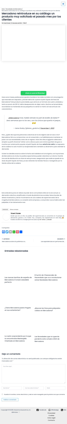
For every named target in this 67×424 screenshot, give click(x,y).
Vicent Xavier (16, 213)
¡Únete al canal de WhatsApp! (33, 93)
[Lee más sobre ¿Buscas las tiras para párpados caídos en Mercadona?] (48, 296)
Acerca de (5, 209)
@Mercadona (13, 118)
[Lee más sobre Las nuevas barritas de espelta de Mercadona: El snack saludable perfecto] (18, 264)
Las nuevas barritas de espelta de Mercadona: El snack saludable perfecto (18, 279)
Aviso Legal (51, 418)
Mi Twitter (43, 219)
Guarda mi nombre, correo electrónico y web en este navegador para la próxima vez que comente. (34, 394)
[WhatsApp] (53, 410)
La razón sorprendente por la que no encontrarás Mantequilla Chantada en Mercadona (18, 338)
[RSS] (63, 410)
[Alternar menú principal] (63, 4)
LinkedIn (49, 219)
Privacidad (51, 413)
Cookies (51, 415)
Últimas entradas (14, 209)
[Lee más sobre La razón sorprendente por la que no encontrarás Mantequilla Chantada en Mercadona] (18, 324)
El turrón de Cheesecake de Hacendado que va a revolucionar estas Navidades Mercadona (48, 277)
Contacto (51, 420)
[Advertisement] (33, 76)
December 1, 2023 (47, 128)
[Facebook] (41, 410)
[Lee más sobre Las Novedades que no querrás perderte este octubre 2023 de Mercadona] (48, 325)
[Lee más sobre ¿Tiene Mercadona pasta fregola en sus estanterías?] (18, 296)
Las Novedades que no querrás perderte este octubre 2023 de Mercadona (47, 338)
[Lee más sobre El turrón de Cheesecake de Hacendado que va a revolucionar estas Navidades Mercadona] (48, 263)
